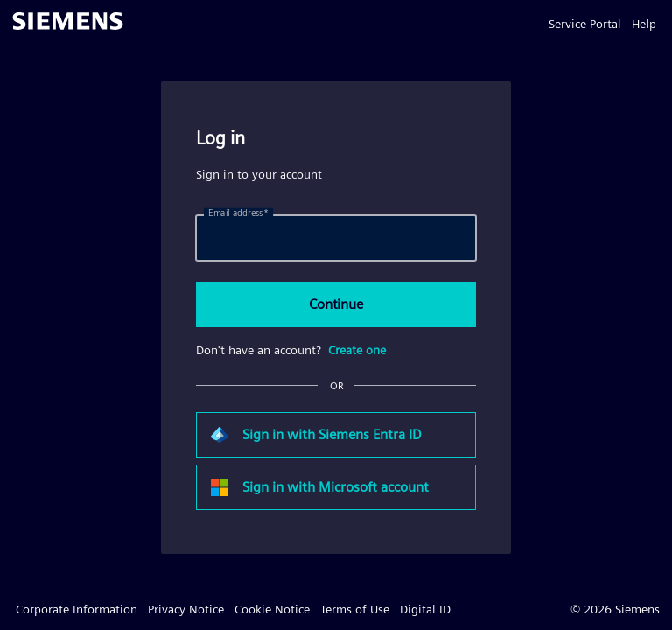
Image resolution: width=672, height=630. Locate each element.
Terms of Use (354, 609)
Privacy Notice (186, 609)
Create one (357, 350)
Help (644, 24)
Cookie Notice (272, 609)
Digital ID (425, 609)
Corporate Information (76, 609)
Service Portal (585, 24)
